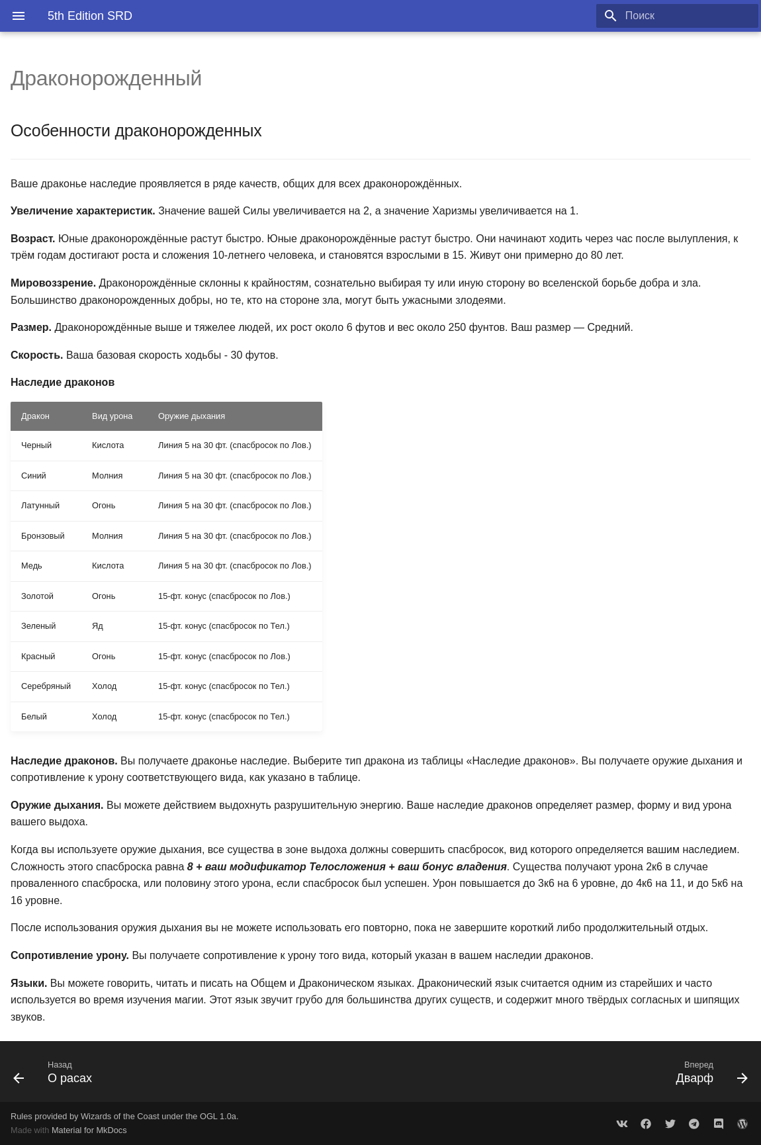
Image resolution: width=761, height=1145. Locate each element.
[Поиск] (681, 16)
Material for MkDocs (89, 1130)
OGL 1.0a (218, 1116)
